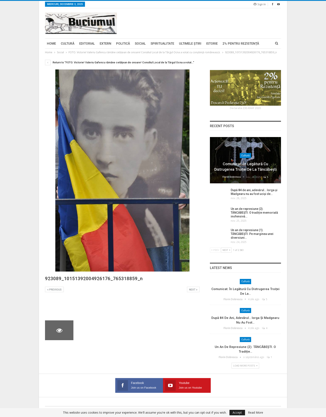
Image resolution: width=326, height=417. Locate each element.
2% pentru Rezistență (241, 43)
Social (140, 43)
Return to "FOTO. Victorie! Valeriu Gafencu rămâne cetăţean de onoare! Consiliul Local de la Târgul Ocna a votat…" (119, 62)
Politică (123, 43)
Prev (215, 250)
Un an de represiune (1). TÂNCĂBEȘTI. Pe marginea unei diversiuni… (252, 233)
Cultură (67, 43)
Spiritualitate (162, 43)
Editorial (87, 43)
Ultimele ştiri (190, 43)
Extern (105, 43)
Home (51, 43)
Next (193, 289)
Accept (237, 412)
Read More (255, 412)
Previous (54, 289)
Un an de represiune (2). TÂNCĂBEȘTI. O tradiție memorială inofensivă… (254, 212)
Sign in (260, 4)
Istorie (212, 43)
